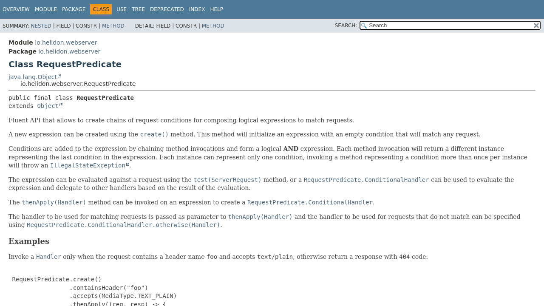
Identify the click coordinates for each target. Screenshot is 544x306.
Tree (138, 9)
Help (216, 9)
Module (46, 9)
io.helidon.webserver (66, 42)
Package (73, 9)
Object (48, 105)
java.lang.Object (32, 77)
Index (197, 9)
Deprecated (167, 9)
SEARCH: (346, 25)
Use (121, 9)
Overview (16, 9)
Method (113, 26)
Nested (41, 26)
